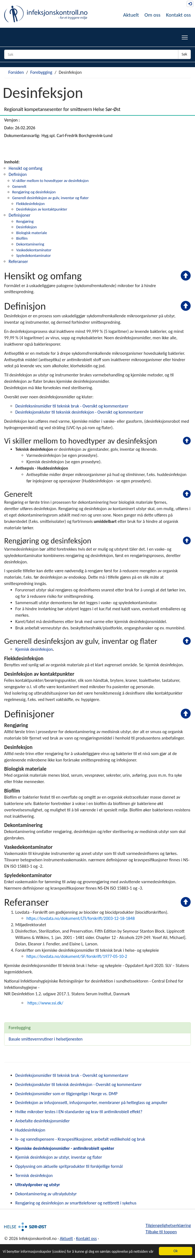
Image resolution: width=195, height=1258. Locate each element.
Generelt (19, 186)
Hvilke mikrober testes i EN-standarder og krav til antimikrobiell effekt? (78, 1111)
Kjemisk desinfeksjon (34, 649)
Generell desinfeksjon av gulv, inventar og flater (50, 197)
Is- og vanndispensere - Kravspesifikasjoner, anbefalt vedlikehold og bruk (80, 1139)
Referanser (18, 261)
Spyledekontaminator (33, 255)
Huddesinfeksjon (30, 1130)
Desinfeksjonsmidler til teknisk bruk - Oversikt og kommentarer (71, 1075)
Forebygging (41, 72)
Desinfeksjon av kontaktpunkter (41, 209)
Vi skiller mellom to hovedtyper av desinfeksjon (50, 180)
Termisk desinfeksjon (34, 1175)
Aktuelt (131, 15)
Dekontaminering (30, 244)
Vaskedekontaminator (33, 249)
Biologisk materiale (31, 232)
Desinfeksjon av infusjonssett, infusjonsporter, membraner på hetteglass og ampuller (91, 1102)
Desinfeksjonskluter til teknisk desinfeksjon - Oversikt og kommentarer (78, 1084)
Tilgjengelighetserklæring (168, 1225)
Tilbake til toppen (161, 1231)
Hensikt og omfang (25, 168)
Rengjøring (25, 221)
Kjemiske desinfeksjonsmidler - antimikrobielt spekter (64, 1148)
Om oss (152, 15)
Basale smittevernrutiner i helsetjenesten (45, 1039)
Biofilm (22, 238)
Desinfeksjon (26, 226)
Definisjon (18, 174)
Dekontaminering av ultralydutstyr (46, 1193)
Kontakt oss (178, 15)
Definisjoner (20, 215)
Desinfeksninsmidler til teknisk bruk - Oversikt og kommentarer (71, 406)
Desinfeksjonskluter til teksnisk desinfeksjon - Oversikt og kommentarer (79, 412)
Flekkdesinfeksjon (30, 203)
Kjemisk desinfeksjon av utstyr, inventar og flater (58, 1157)
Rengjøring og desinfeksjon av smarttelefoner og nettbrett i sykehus (75, 1203)
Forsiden (16, 72)
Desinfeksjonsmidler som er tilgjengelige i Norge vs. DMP (66, 1093)
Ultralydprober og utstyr (37, 1184)
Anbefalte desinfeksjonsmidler (42, 1120)
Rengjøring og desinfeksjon (34, 191)
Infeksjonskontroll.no (46, 14)
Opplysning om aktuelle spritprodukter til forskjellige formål (69, 1166)
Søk (184, 54)
